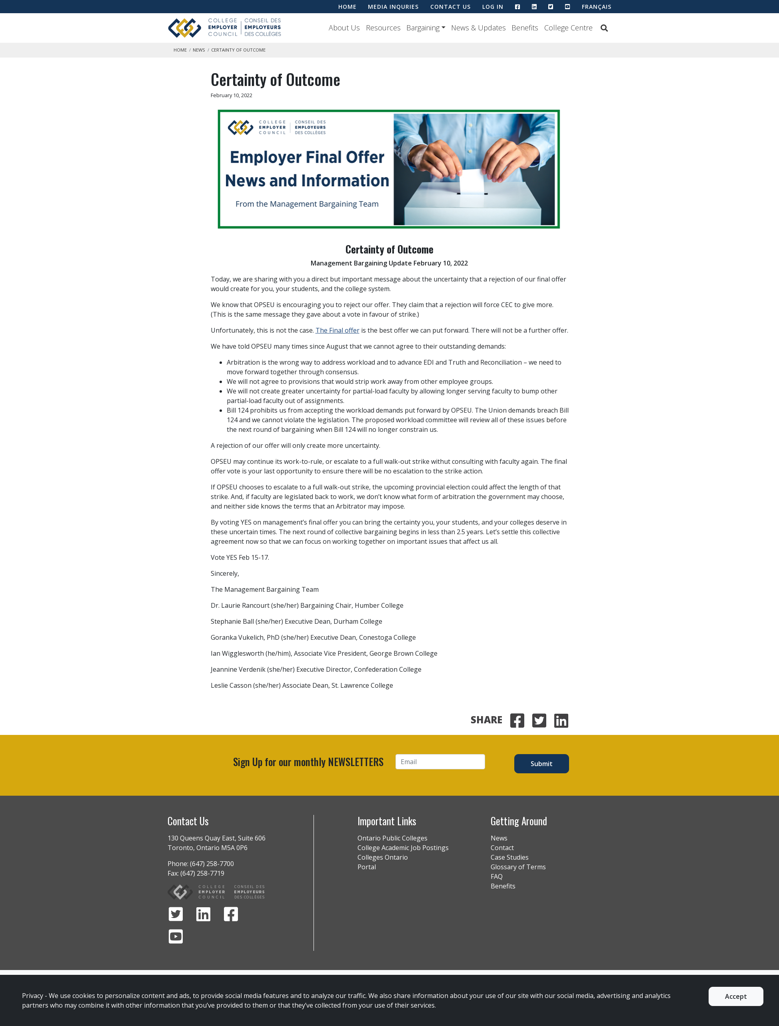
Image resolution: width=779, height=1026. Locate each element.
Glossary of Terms (518, 866)
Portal (367, 866)
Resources (383, 27)
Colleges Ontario (383, 857)
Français (596, 6)
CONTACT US (450, 6)
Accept (736, 996)
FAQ (497, 876)
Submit (542, 763)
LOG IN (492, 6)
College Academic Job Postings (403, 847)
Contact (502, 847)
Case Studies (510, 857)
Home (180, 50)
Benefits (524, 27)
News (199, 50)
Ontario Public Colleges (392, 838)
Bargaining (422, 27)
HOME (347, 6)
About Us (344, 27)
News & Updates (478, 27)
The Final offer (338, 330)
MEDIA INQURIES (393, 6)
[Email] (440, 761)
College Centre (568, 27)
